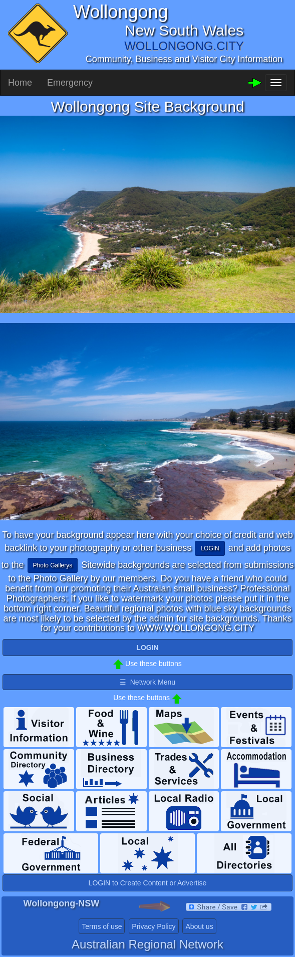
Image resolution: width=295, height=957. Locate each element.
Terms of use (102, 926)
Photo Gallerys (53, 565)
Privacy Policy (153, 926)
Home (20, 83)
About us (199, 926)
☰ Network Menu (147, 682)
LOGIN (209, 548)
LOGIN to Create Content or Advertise (148, 883)
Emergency (70, 83)
